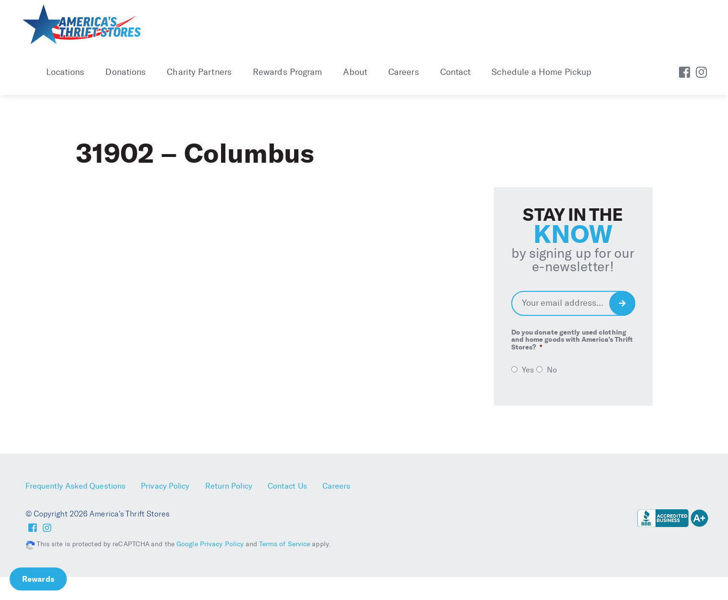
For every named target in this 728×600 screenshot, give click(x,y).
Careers (403, 72)
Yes (528, 369)
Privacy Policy (165, 486)
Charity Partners (199, 72)
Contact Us (287, 486)
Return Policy (228, 486)
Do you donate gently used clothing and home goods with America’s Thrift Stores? (572, 340)
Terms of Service (284, 544)
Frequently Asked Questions (75, 486)
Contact (455, 72)
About (355, 72)
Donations (125, 72)
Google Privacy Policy (210, 544)
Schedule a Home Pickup (541, 72)
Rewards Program (287, 72)
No (552, 369)
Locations (65, 72)
